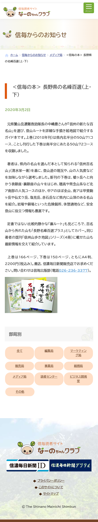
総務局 (78, 365)
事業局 (49, 365)
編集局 (49, 350)
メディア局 (19, 376)
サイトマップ (51, 493)
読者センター (49, 376)
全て (20, 350)
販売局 (19, 365)
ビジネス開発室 (78, 378)
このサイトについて (51, 487)
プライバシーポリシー (50, 480)
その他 (20, 391)
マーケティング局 (78, 353)
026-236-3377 (73, 270)
